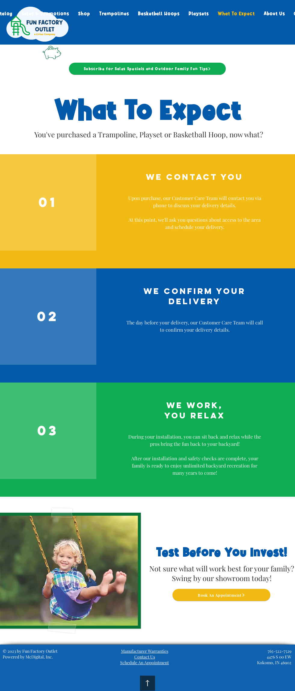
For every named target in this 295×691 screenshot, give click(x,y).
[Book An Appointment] (221, 595)
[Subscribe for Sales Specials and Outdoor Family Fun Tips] (147, 69)
